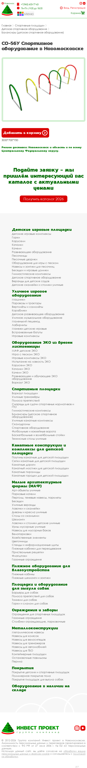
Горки (16, 237)
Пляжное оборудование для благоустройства (41, 568)
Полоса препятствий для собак (33, 596)
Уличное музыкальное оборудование (37, 317)
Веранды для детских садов (30, 281)
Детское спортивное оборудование (24, 29)
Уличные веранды (23, 504)
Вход (66, 7)
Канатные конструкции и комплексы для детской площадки (39, 449)
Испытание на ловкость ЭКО (31, 361)
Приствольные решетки (28, 552)
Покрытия (23, 668)
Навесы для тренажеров (28, 643)
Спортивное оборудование (30, 427)
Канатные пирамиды (26, 472)
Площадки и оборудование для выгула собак (40, 586)
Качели (16, 248)
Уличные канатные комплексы (32, 420)
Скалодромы (21, 424)
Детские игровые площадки (42, 229)
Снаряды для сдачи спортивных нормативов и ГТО (43, 405)
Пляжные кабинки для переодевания (36, 548)
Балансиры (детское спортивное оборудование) (33, 32)
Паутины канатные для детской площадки (40, 457)
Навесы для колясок (25, 636)
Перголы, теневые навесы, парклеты (36, 497)
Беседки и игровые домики (30, 270)
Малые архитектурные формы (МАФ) (37, 484)
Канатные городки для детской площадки (40, 475)
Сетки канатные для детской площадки (38, 461)
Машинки (18, 299)
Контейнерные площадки (29, 654)
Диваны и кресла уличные (29, 512)
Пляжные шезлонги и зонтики (31, 577)
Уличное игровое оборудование (29, 293)
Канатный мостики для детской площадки (40, 468)
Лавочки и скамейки (26, 508)
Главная (6, 25)
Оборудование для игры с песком (35, 263)
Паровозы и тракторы (26, 303)
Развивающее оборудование (32, 252)
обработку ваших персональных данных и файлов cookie (43, 752)
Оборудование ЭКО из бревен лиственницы (42, 344)
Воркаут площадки (25, 393)
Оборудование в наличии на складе (41, 688)
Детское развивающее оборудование (38, 314)
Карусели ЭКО (22, 365)
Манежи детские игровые (29, 328)
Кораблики (19, 310)
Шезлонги (18, 519)
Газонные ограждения (27, 559)
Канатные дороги (23, 464)
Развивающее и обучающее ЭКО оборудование (35, 377)
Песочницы (19, 255)
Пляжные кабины (23, 574)
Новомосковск (9, 3)
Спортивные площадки (29, 25)
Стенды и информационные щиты (35, 545)
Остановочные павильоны (29, 657)
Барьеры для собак (25, 592)
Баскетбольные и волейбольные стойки (38, 435)
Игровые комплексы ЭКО (29, 358)
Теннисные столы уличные (29, 438)
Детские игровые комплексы (31, 233)
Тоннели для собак (24, 599)
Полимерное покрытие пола (31, 675)
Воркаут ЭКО (21, 382)
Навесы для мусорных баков (31, 530)
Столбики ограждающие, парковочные (38, 621)
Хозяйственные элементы (29, 537)
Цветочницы (20, 541)
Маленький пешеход (26, 321)
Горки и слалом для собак (30, 603)
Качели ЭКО (20, 372)
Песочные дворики (24, 259)
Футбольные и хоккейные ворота (34, 431)
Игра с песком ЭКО (26, 354)
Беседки (17, 501)
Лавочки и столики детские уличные (36, 523)
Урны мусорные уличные (28, 526)
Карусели (18, 241)
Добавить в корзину (25, 133)
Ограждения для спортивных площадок (38, 614)
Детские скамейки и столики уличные (37, 284)
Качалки (17, 244)
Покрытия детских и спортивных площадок (40, 672)
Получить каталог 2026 (43, 199)
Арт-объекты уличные (26, 490)
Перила (17, 661)
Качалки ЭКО (21, 368)
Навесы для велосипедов (28, 639)
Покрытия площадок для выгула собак (37, 679)
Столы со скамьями (25, 515)
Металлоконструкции (35, 628)
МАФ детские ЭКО (25, 350)
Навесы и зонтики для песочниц (33, 266)
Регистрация (77, 7)
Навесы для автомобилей (29, 646)
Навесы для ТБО (22, 650)
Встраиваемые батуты (27, 332)
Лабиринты (19, 325)
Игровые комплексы (25, 336)
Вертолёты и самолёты (27, 306)
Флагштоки (19, 555)
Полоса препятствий (26, 400)
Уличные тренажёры (25, 396)
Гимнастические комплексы (31, 273)
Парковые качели (24, 494)
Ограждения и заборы (35, 610)
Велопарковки (21, 534)
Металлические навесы (28, 632)
